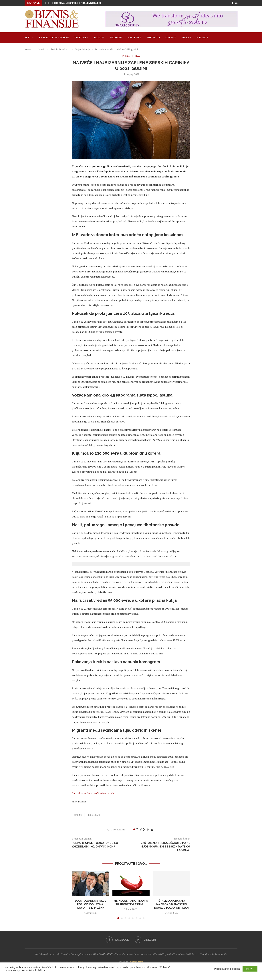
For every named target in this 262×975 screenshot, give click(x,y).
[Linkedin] (236, 3)
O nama (186, 37)
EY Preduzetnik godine (54, 37)
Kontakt (170, 37)
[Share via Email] (152, 829)
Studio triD (136, 962)
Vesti (28, 37)
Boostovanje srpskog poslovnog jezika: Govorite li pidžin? (90, 3)
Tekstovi (80, 37)
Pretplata (153, 37)
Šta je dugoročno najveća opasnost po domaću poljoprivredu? (171, 904)
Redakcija (116, 37)
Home (28, 49)
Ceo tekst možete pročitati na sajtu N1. (94, 793)
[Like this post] (137, 829)
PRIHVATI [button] (250, 968)
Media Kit (202, 37)
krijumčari (94, 815)
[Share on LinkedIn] (148, 829)
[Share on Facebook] (141, 829)
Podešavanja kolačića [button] (227, 968)
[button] (45, 3)
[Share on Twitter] (144, 829)
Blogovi (99, 37)
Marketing (134, 37)
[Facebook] (232, 3)
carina (78, 815)
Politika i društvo (59, 49)
